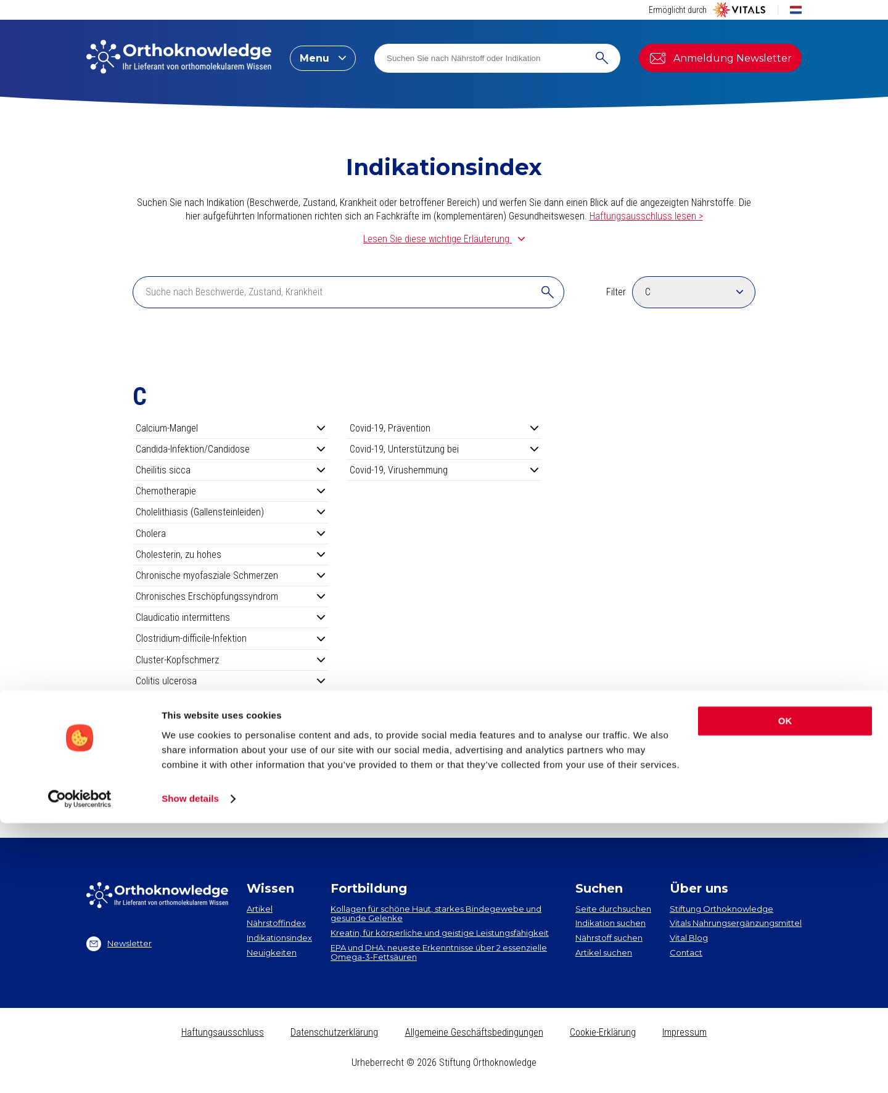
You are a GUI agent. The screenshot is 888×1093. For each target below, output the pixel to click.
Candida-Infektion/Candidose (230, 449)
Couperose (230, 744)
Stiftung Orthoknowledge (721, 909)
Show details (190, 1068)
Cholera (230, 533)
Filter (616, 292)
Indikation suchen (610, 923)
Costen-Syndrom (230, 723)
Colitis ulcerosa (230, 681)
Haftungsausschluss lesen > (646, 216)
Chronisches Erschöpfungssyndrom (230, 596)
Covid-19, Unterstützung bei (444, 449)
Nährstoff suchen (609, 938)
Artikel (260, 909)
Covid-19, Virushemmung (444, 470)
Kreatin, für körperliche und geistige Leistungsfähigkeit (440, 933)
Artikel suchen (603, 952)
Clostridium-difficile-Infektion (230, 638)
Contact (686, 952)
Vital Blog (689, 938)
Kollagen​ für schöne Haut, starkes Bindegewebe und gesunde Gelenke (436, 913)
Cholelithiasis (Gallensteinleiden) (230, 512)
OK (785, 991)
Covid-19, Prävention (444, 428)
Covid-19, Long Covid (230, 765)
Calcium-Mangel (230, 428)
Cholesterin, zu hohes (230, 554)
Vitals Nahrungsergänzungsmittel (736, 923)
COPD (230, 702)
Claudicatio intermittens (230, 617)
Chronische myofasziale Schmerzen (230, 575)
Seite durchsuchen (613, 909)
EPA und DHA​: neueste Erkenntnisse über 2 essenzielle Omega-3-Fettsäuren (439, 952)
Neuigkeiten (272, 952)
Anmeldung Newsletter (720, 58)
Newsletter (119, 943)
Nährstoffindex (276, 923)
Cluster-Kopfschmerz (230, 660)
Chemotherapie (230, 491)
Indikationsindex (279, 938)
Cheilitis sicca (230, 470)
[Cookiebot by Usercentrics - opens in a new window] (80, 1069)
